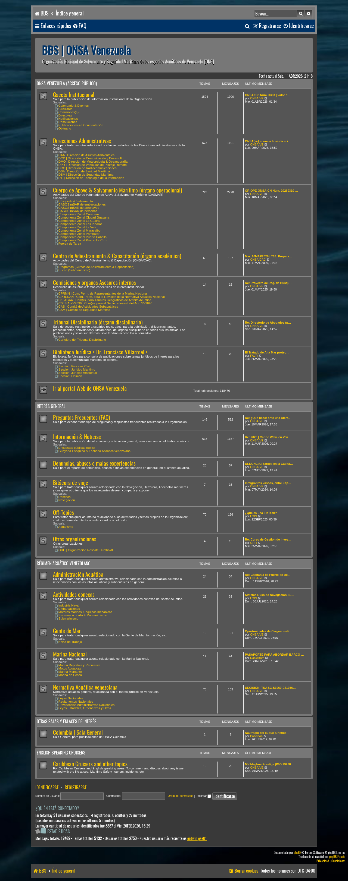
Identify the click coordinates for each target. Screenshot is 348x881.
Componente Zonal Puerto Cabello (81, 237)
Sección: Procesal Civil (72, 366)
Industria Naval (67, 605)
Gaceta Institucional (73, 95)
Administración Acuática (78, 574)
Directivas (63, 115)
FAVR (254, 355)
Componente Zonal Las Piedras (78, 224)
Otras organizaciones (74, 539)
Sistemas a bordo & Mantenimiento (81, 615)
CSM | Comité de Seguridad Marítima (82, 309)
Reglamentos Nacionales (74, 701)
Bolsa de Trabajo (68, 641)
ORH (253, 542)
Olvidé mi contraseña (180, 795)
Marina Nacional (70, 654)
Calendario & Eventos (72, 105)
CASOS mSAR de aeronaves (77, 207)
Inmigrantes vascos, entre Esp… (268, 483)
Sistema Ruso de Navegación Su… (269, 594)
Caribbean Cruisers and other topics (90, 764)
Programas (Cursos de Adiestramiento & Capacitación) (94, 267)
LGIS (253, 516)
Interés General (51, 406)
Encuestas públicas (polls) (75, 447)
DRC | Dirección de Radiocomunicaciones (86, 168)
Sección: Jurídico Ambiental (76, 372)
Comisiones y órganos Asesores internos (94, 282)
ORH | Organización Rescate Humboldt (84, 550)
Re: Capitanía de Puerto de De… (268, 574)
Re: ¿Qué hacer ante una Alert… (268, 417)
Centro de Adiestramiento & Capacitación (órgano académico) (117, 256)
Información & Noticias (77, 437)
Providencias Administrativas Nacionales (84, 704)
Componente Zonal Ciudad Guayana (82, 217)
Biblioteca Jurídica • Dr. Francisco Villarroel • (100, 352)
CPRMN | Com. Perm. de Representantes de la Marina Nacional (101, 293)
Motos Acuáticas (68, 668)
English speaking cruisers (61, 753)
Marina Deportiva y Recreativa (78, 665)
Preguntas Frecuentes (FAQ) (81, 417)
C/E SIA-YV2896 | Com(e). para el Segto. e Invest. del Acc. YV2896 (103, 303)
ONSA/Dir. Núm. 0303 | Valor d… (268, 95)
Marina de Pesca (68, 675)
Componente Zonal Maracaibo (78, 230)
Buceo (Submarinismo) (72, 270)
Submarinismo (66, 618)
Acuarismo (64, 526)
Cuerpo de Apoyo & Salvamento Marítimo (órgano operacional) (117, 190)
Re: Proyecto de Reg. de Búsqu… (269, 283)
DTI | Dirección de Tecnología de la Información (89, 177)
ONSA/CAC (258, 259)
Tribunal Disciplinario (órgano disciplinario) (97, 322)
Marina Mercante (68, 671)
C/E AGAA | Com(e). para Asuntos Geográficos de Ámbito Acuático (103, 300)
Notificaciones (66, 118)
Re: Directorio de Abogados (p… (268, 322)
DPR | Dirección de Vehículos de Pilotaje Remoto (91, 164)
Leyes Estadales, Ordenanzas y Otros (83, 708)
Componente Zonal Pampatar (77, 233)
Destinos (63, 496)
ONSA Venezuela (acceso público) (67, 83)
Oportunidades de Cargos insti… (268, 631)
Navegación (65, 500)
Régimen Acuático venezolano (64, 563)
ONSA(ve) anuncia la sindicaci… (268, 141)
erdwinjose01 (197, 838)
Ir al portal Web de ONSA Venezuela (90, 388)
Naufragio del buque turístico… (267, 732)
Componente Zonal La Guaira (77, 220)
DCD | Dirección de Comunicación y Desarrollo (89, 158)
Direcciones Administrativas (82, 141)
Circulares (64, 108)
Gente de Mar (67, 631)
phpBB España (337, 857)
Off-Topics (63, 512)
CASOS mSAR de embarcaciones (80, 204)
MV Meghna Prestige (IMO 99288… (269, 764)
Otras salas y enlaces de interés (67, 721)
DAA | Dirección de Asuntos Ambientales (84, 155)
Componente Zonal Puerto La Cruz (81, 240)
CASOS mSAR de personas (76, 211)
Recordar (203, 795)
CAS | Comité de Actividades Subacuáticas (86, 306)
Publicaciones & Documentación (79, 125)
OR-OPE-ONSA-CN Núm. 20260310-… (271, 190)
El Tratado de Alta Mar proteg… (267, 352)
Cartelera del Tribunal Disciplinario (80, 339)
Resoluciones (66, 122)
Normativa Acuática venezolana (85, 687)
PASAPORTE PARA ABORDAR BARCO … (274, 654)
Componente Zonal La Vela (75, 227)
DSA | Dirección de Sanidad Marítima (82, 171)
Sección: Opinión (68, 376)
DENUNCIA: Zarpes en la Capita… (269, 463)
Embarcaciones (67, 608)
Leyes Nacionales (69, 698)
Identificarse (47, 787)
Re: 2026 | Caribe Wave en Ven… (268, 437)
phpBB (297, 853)
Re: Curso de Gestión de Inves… (268, 539)
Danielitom (257, 657)
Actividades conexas (74, 594)
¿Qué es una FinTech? (261, 512)
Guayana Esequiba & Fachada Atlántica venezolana (92, 451)
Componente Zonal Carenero (77, 214)
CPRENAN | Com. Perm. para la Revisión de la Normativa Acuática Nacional (110, 296)
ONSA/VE (256, 98)
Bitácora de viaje (70, 483)
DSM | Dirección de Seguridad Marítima (84, 174)
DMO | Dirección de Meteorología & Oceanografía (91, 161)
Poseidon (256, 736)
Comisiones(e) (67, 112)
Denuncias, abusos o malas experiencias (94, 463)
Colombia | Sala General (78, 732)
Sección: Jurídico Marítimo (75, 369)
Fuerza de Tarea (68, 243)
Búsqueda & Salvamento (74, 201)
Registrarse (76, 787)
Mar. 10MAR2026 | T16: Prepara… (268, 256)
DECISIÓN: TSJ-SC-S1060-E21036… (270, 687)
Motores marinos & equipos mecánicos (83, 612)
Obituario (63, 128)
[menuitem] (79, 26)
